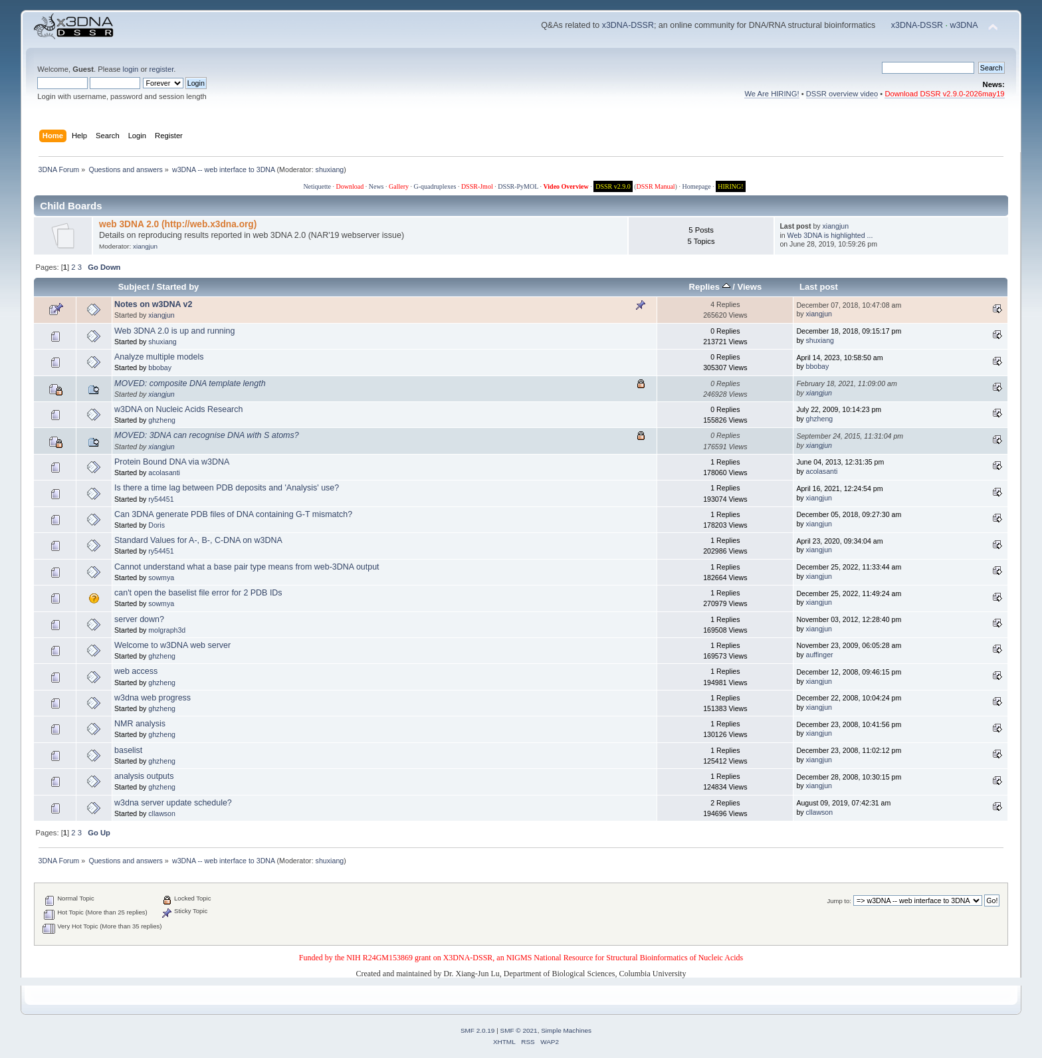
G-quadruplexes (435, 186)
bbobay (159, 367)
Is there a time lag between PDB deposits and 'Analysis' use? (226, 487)
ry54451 (160, 499)
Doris (156, 525)
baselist (128, 750)
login (131, 69)
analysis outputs (143, 776)
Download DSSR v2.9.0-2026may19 (944, 94)
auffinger (819, 655)
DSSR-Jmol (477, 186)
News (376, 186)
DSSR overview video (842, 94)
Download (350, 186)
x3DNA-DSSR (628, 25)
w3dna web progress (152, 697)
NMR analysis (139, 723)
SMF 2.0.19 (478, 1030)
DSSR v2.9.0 (613, 186)
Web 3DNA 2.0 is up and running (174, 331)
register (162, 69)
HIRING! (730, 186)
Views (749, 287)
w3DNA (964, 25)
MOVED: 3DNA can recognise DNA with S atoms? (206, 435)
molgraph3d (166, 630)
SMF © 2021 (519, 1030)
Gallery (399, 186)
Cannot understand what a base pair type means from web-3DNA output (246, 567)
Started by (178, 287)
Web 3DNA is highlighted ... (830, 235)
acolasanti (164, 472)
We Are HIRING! (771, 94)
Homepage (696, 186)
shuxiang (330, 169)
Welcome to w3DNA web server (172, 645)
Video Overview (565, 186)
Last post (818, 287)
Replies (709, 287)
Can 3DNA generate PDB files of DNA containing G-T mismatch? (233, 514)
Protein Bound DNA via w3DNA (171, 462)
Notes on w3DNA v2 (153, 304)
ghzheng (161, 420)
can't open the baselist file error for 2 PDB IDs (198, 592)
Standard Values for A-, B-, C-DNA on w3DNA (198, 540)
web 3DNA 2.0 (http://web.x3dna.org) (178, 224)
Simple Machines (566, 1030)
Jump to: (839, 900)
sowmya (161, 578)
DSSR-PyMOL (518, 186)
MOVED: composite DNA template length (190, 383)
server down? (139, 619)
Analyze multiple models (158, 357)
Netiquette (317, 186)
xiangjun (145, 246)
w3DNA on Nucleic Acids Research (178, 409)
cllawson (161, 813)
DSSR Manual (656, 186)
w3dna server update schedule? (173, 802)
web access (135, 671)
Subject (134, 287)
